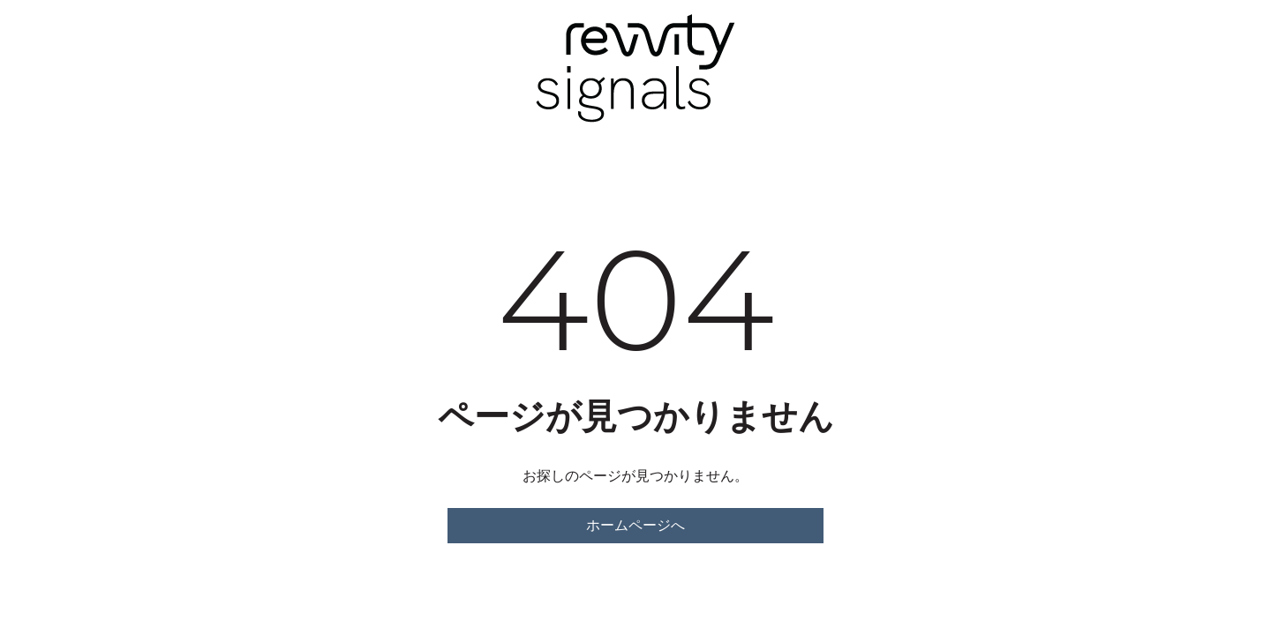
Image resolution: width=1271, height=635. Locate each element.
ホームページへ (635, 525)
